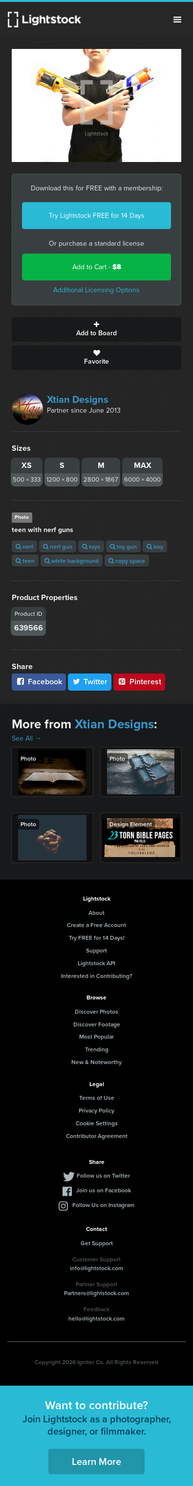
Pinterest (139, 681)
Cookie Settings (97, 1123)
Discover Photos (96, 1011)
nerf (24, 546)
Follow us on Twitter (103, 1175)
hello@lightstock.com (96, 1318)
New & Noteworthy (96, 1062)
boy (155, 546)
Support (96, 950)
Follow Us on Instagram (103, 1205)
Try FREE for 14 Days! (97, 937)
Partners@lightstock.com (96, 1293)
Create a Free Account (96, 925)
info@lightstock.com (96, 1268)
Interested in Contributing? (96, 976)
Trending (96, 1049)
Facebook (39, 681)
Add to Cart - (96, 267)
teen (25, 561)
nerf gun (57, 546)
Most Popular (96, 1036)
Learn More (96, 1461)
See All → (27, 738)
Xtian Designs (77, 399)
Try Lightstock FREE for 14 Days (97, 215)
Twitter (90, 681)
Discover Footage (96, 1024)
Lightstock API (96, 963)
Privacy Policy (96, 1110)
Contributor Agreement (97, 1136)
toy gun (123, 546)
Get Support (97, 1243)
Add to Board (96, 329)
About (96, 912)
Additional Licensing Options (96, 290)
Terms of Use (96, 1097)
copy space (126, 561)
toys (91, 546)
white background (71, 561)
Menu (177, 19)
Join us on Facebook (103, 1190)
